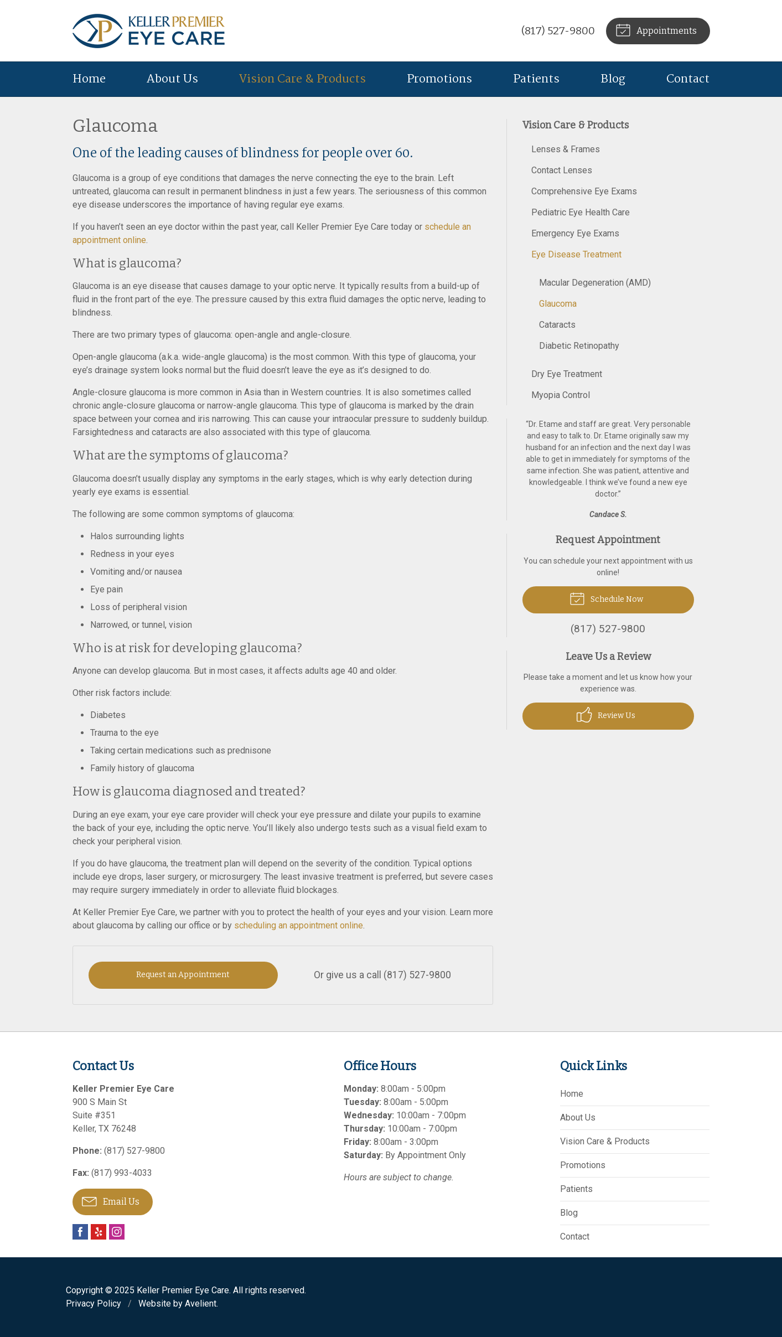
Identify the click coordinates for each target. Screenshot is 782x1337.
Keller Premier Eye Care (183, 1290)
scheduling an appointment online (297, 925)
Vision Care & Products (302, 79)
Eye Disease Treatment (576, 254)
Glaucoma (558, 303)
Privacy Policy (93, 1303)
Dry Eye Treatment (566, 374)
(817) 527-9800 (558, 30)
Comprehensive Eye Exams (584, 191)
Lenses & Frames (565, 149)
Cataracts (557, 324)
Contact (688, 79)
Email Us (110, 1201)
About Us (172, 79)
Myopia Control (560, 395)
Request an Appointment (183, 974)
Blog (612, 79)
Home (89, 79)
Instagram (117, 1232)
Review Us (606, 714)
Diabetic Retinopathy (579, 345)
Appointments (656, 29)
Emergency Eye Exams (575, 233)
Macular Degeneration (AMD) (595, 282)
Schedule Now (606, 598)
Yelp (98, 1232)
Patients (536, 79)
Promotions (439, 79)
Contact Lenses (561, 170)
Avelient (200, 1303)
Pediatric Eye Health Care (580, 212)
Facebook (80, 1232)
